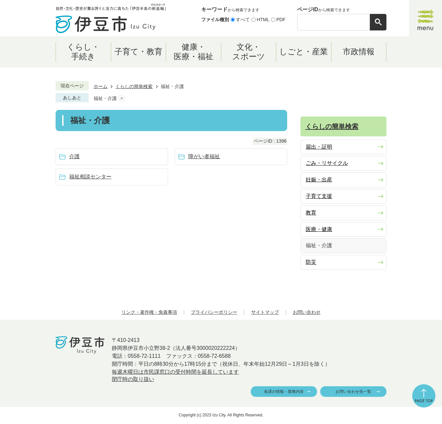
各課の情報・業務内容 (284, 391)
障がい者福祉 (204, 156)
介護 (74, 156)
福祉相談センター (90, 176)
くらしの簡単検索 (134, 86)
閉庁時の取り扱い (133, 379)
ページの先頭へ (423, 395)
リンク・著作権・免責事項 (149, 312)
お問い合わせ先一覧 (353, 391)
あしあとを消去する (122, 98)
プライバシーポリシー (214, 312)
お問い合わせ (307, 312)
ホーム (101, 86)
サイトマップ (265, 312)
